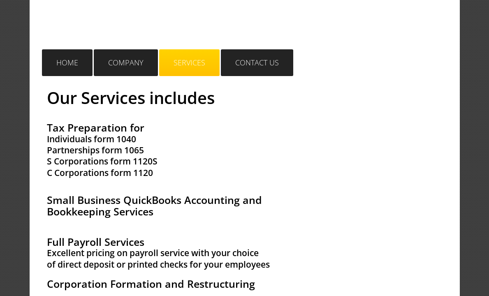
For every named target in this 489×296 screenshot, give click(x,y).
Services (189, 62)
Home (67, 62)
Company (126, 62)
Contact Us (257, 62)
